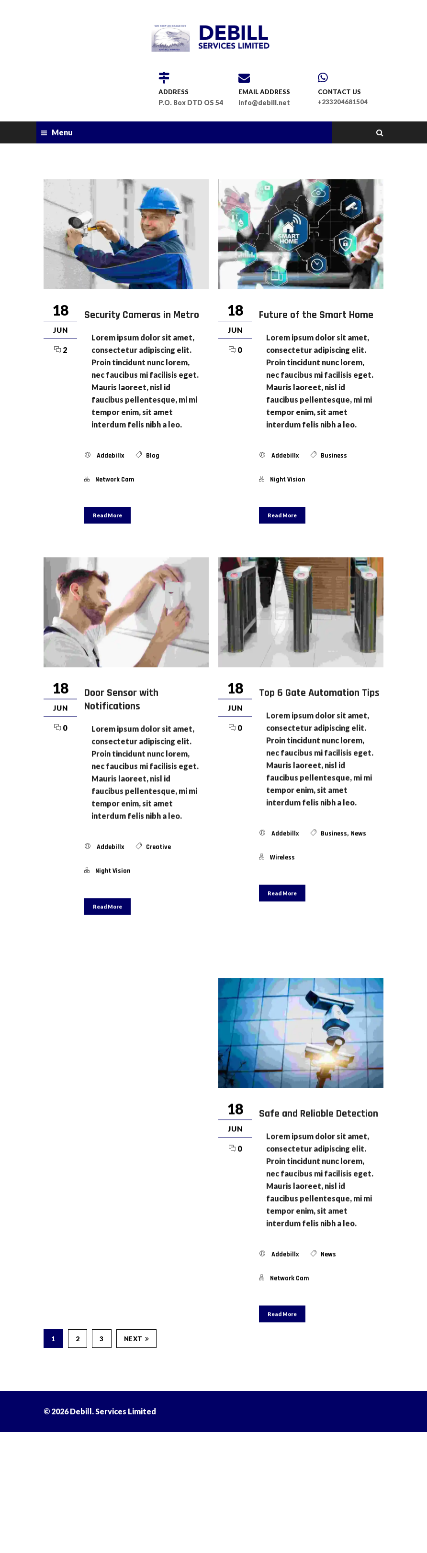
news (358, 833)
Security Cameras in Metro (141, 315)
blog (152, 455)
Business (334, 455)
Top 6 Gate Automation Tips (319, 693)
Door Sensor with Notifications (121, 699)
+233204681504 (343, 102)
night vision (287, 479)
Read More (107, 515)
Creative (158, 846)
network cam (114, 479)
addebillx (110, 455)
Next (136, 1446)
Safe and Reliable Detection (318, 1125)
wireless (282, 857)
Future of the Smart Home (316, 315)
